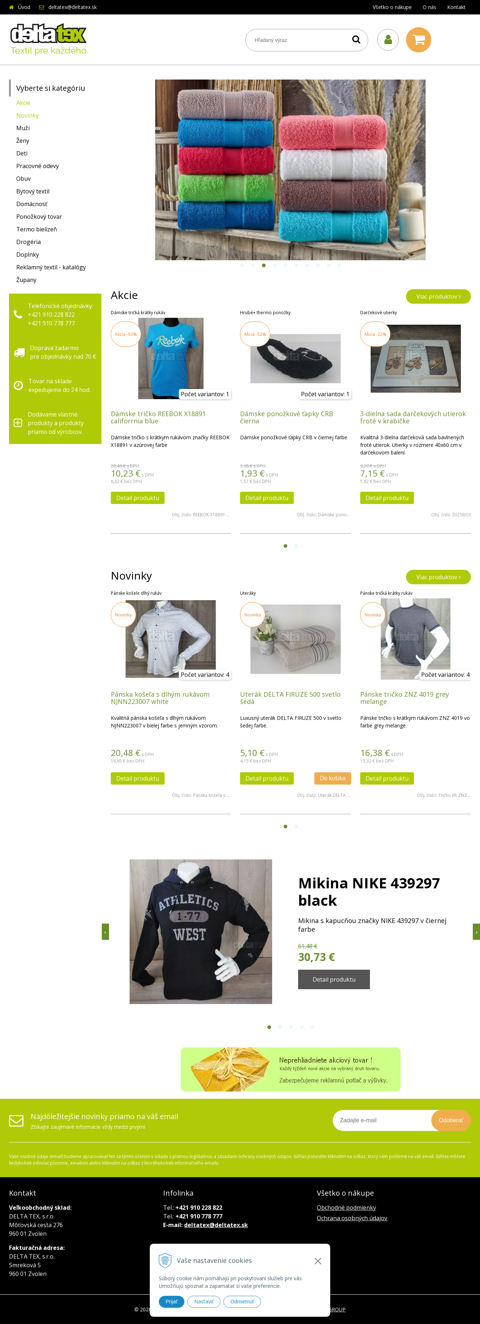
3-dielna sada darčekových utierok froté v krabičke (413, 417)
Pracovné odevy (37, 166)
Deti (21, 153)
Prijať (172, 1301)
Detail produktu (137, 498)
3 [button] (263, 265)
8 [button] (318, 265)
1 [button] (242, 265)
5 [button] (285, 265)
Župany (26, 280)
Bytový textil (32, 191)
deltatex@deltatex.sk (72, 7)
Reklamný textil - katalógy (51, 267)
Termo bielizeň (36, 229)
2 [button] (253, 265)
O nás (429, 7)
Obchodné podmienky (346, 1208)
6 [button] (296, 265)
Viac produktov (438, 296)
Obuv (23, 179)
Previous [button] (105, 932)
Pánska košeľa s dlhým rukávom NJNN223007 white (160, 698)
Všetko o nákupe (392, 7)
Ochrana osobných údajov (352, 1218)
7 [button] (307, 265)
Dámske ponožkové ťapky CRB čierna (286, 417)
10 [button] (339, 265)
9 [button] (328, 265)
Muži (23, 128)
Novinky (27, 115)
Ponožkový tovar (39, 217)
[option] (291, 170)
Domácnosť (31, 204)
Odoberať (451, 1120)
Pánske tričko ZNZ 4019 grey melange (404, 698)
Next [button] (476, 932)
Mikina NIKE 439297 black (369, 891)
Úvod (24, 7)
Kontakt (456, 7)
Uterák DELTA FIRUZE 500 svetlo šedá (290, 698)
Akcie (23, 103)
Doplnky (27, 255)
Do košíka (332, 778)
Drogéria (28, 242)
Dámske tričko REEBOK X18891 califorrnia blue (158, 417)
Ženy (22, 141)
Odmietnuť (242, 1301)
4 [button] (274, 265)
